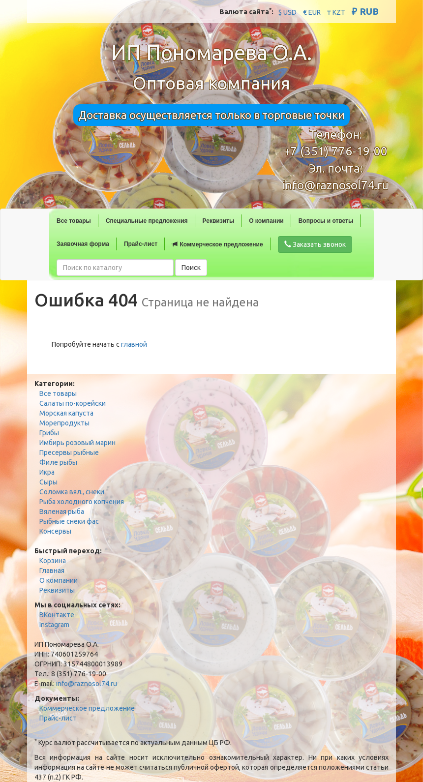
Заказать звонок (315, 244)
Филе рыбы (58, 462)
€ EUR (312, 12)
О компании (266, 220)
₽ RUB (365, 11)
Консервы (55, 531)
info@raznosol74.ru (335, 185)
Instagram (54, 625)
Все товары (74, 220)
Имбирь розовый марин (77, 443)
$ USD (287, 12)
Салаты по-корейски (72, 403)
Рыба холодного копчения (81, 502)
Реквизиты (219, 220)
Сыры (48, 482)
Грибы (49, 433)
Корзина (52, 561)
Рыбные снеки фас (69, 521)
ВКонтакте (56, 615)
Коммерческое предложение (217, 244)
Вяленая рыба (61, 511)
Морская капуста (66, 413)
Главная (51, 570)
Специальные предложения (147, 220)
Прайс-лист (140, 244)
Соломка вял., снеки (71, 492)
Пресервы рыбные (69, 452)
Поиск (191, 267)
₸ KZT (336, 12)
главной (134, 344)
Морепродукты (64, 423)
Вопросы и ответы (326, 220)
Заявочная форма (83, 244)
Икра (47, 472)
